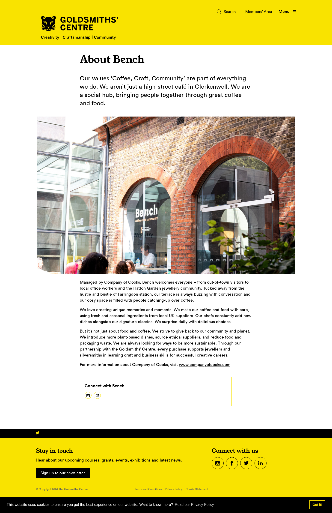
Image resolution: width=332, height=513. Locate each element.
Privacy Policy (173, 489)
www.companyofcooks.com (204, 364)
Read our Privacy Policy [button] (194, 505)
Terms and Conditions (148, 489)
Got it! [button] (317, 505)
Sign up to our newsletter (64, 472)
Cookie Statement (197, 489)
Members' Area (257, 11)
